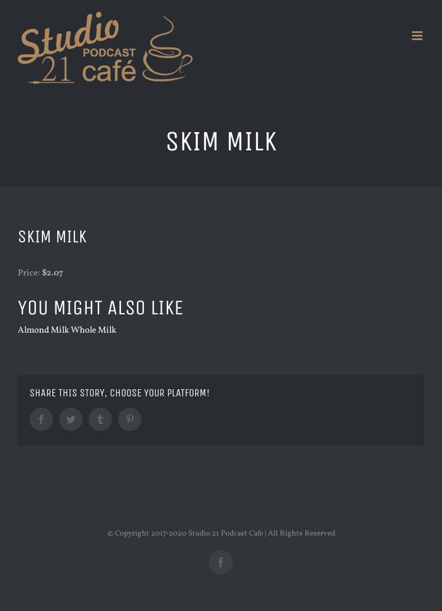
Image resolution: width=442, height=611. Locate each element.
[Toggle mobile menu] (418, 35)
